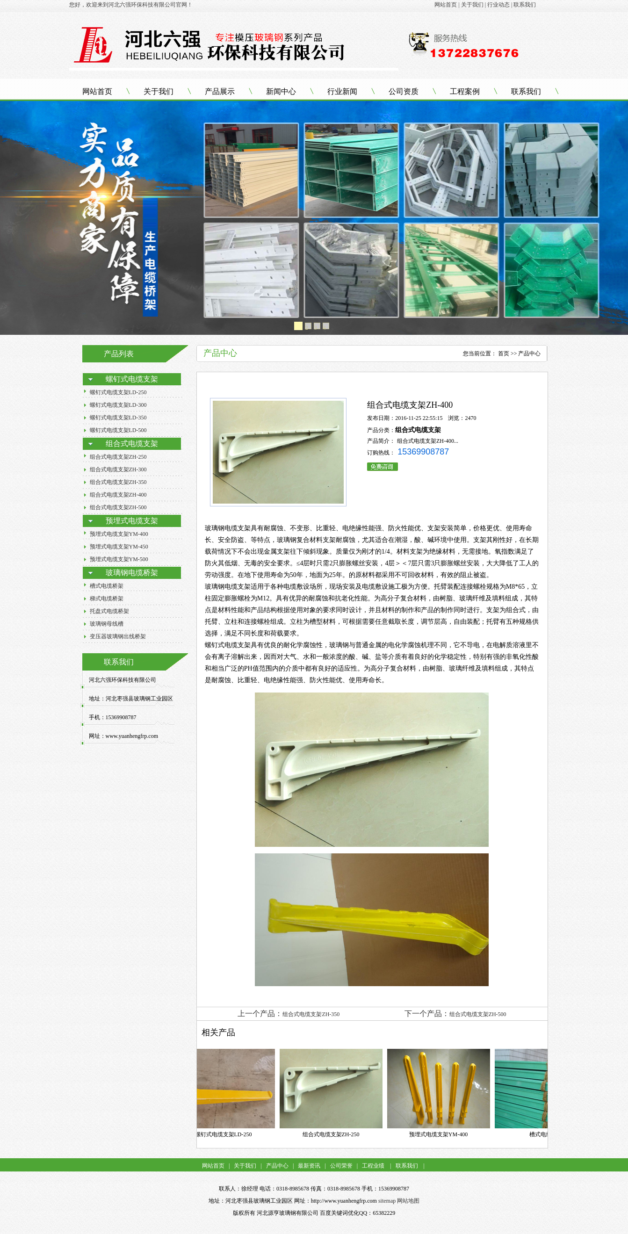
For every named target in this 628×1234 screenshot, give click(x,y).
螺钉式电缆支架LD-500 (118, 430)
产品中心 (277, 1165)
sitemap (387, 1201)
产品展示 (220, 91)
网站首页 (97, 91)
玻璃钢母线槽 (106, 624)
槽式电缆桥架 (106, 586)
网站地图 (408, 1201)
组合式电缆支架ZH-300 (118, 469)
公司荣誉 (341, 1165)
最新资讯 (309, 1165)
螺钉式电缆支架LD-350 (118, 417)
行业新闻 (342, 91)
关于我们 (158, 91)
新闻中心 (281, 91)
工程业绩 (373, 1165)
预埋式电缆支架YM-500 (119, 559)
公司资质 (404, 91)
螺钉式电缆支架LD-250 (118, 392)
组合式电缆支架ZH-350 (118, 482)
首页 (503, 353)
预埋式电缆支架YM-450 (119, 546)
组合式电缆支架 (418, 429)
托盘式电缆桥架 (109, 611)
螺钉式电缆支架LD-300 (118, 405)
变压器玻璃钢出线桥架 (118, 636)
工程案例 (465, 91)
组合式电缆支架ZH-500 (118, 507)
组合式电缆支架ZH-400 (118, 494)
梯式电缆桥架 (106, 598)
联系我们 (526, 91)
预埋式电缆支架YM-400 (119, 534)
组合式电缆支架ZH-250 (118, 457)
